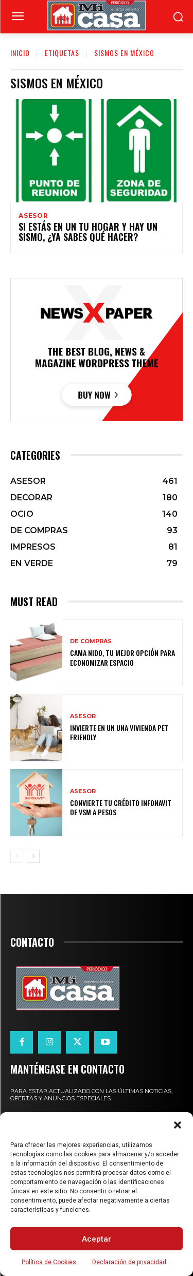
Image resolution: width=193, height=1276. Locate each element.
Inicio (20, 52)
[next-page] (33, 856)
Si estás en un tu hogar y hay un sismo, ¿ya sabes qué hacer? (88, 231)
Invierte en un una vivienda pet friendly (119, 732)
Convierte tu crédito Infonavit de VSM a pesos (120, 807)
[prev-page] (16, 856)
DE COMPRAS (91, 641)
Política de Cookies (49, 1262)
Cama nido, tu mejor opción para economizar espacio (122, 657)
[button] (177, 1125)
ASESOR (33, 216)
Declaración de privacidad (129, 1262)
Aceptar (96, 1239)
